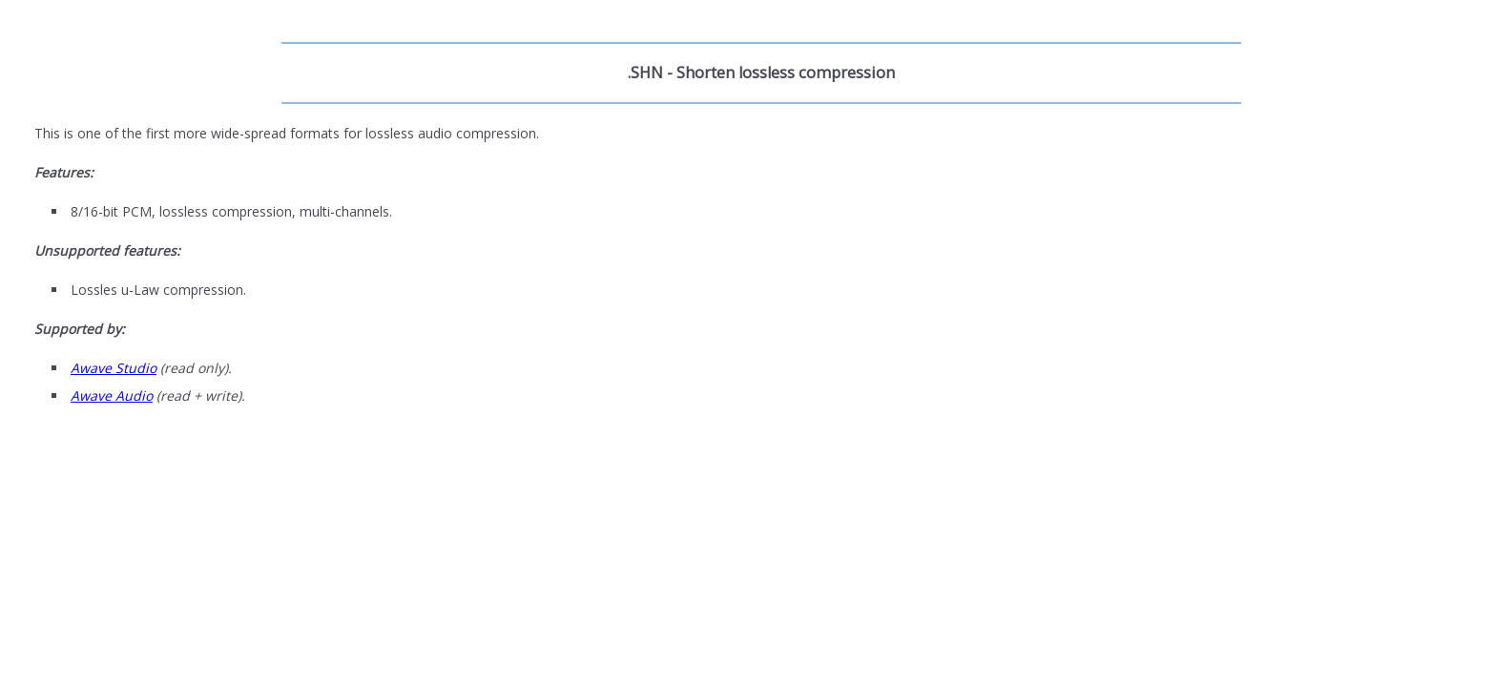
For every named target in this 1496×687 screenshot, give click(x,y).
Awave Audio (112, 395)
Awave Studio (113, 368)
